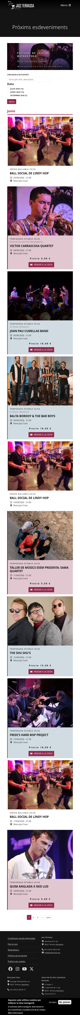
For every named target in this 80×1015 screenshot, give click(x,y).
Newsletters (13, 950)
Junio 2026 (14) (17, 92)
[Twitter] (31, 969)
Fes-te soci (13, 944)
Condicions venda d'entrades (21, 938)
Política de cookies (16, 961)
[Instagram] (17, 969)
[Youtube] (24, 969)
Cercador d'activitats (18, 74)
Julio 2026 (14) (16, 88)
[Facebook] (10, 969)
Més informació (15, 1012)
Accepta (53, 1002)
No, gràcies (64, 1002)
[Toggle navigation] (66, 5)
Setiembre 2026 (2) (18, 95)
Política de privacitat (17, 955)
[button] (12, 56)
